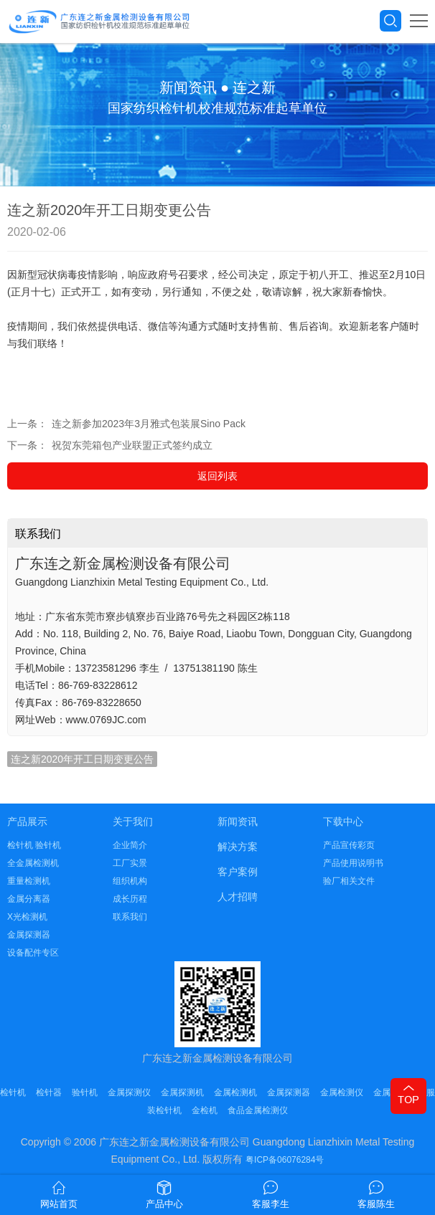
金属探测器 (28, 935)
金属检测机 (235, 1092)
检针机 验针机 (34, 845)
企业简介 (130, 845)
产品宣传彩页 (349, 845)
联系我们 (130, 917)
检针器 (49, 1092)
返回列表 (217, 476)
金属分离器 (28, 899)
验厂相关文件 (349, 881)
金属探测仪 (129, 1092)
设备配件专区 (33, 953)
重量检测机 (28, 881)
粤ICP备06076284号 (284, 1160)
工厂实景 (130, 863)
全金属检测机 (33, 863)
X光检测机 (27, 917)
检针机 (13, 1092)
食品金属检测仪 (258, 1110)
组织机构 (130, 881)
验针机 (85, 1092)
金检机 (205, 1110)
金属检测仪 (341, 1092)
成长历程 (130, 899)
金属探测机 (182, 1092)
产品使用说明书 (353, 863)
